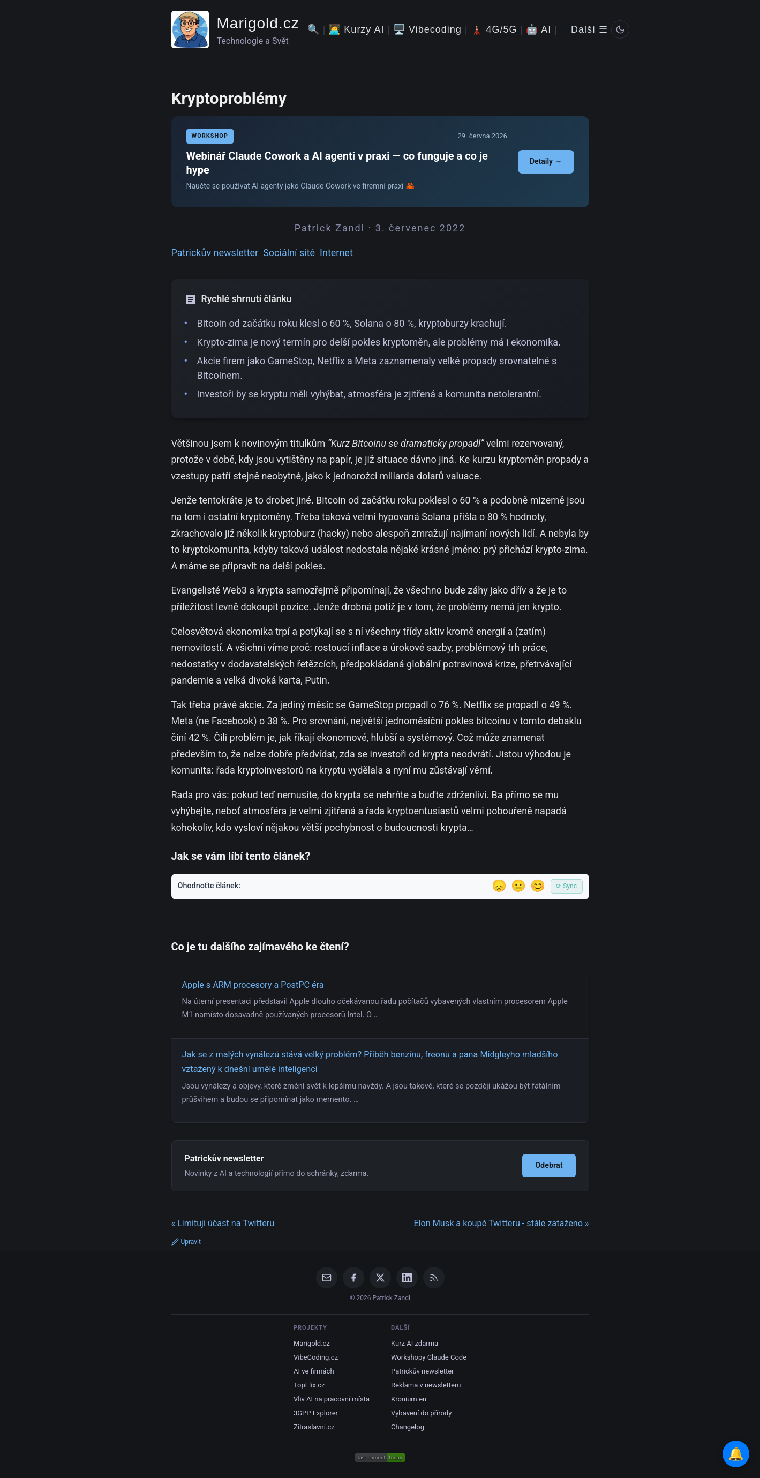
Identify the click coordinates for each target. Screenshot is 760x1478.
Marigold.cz (258, 23)
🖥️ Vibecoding (427, 29)
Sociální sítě (289, 252)
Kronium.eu (408, 1399)
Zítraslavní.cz (314, 1427)
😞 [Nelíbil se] (499, 885)
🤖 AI (538, 29)
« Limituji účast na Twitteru (223, 1223)
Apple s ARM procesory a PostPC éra (253, 985)
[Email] (326, 1277)
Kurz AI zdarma (414, 1343)
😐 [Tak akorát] (518, 885)
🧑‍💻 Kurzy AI (356, 29)
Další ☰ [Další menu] (589, 29)
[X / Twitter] (380, 1277)
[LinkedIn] (407, 1277)
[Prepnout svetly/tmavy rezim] (620, 29)
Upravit (186, 1242)
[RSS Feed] (434, 1277)
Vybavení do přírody (421, 1413)
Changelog (407, 1427)
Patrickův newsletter (215, 252)
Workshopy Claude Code (428, 1357)
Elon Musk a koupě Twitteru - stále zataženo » (501, 1223)
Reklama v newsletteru (426, 1385)
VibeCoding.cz (316, 1357)
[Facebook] (353, 1277)
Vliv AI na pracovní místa (332, 1399)
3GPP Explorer (316, 1413)
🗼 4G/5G (494, 29)
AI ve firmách (314, 1371)
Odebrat (548, 1165)
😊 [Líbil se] (537, 885)
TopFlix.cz (309, 1385)
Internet (336, 252)
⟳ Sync (566, 886)
